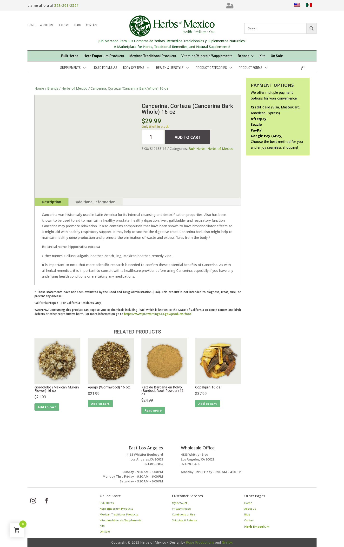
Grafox (227, 542)
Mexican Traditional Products (152, 56)
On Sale (277, 56)
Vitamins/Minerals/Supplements (206, 56)
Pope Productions (200, 542)
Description (51, 202)
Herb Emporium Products (104, 56)
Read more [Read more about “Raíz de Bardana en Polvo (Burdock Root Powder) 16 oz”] (153, 410)
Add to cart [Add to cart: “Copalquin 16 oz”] (207, 403)
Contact (92, 25)
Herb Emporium (256, 526)
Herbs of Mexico (74, 88)
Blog (77, 25)
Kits (262, 56)
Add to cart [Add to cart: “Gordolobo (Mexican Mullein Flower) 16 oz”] (47, 407)
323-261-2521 (66, 5)
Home (31, 25)
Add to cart (188, 137)
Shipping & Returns (184, 520)
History (63, 25)
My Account (179, 503)
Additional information (95, 202)
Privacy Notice (181, 508)
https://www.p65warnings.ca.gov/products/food (158, 314)
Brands (243, 56)
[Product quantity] (152, 137)
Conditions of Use (183, 514)
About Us (46, 25)
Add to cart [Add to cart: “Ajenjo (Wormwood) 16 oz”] (100, 403)
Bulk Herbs (69, 56)
